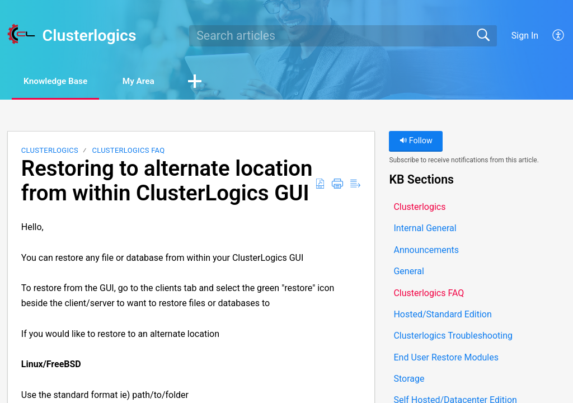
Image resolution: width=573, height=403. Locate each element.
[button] (559, 36)
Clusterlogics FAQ (128, 151)
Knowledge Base (60, 81)
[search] (343, 35)
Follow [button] (416, 141)
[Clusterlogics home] (21, 34)
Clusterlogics (49, 151)
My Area (149, 81)
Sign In (524, 35)
